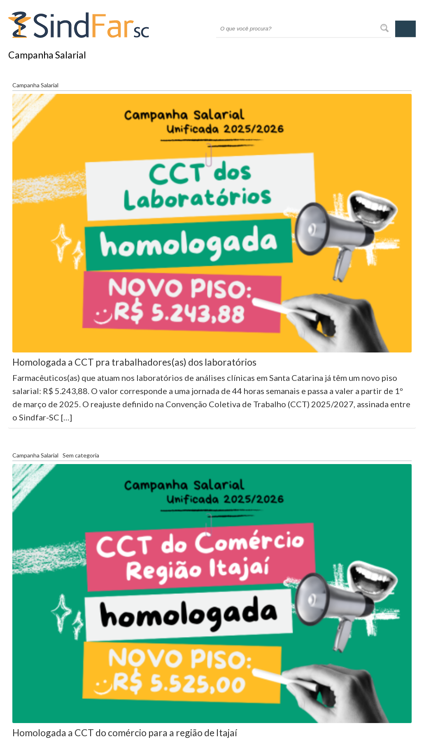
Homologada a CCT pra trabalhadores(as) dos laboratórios (134, 362)
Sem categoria (81, 455)
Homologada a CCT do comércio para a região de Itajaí (124, 732)
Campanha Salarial (35, 85)
